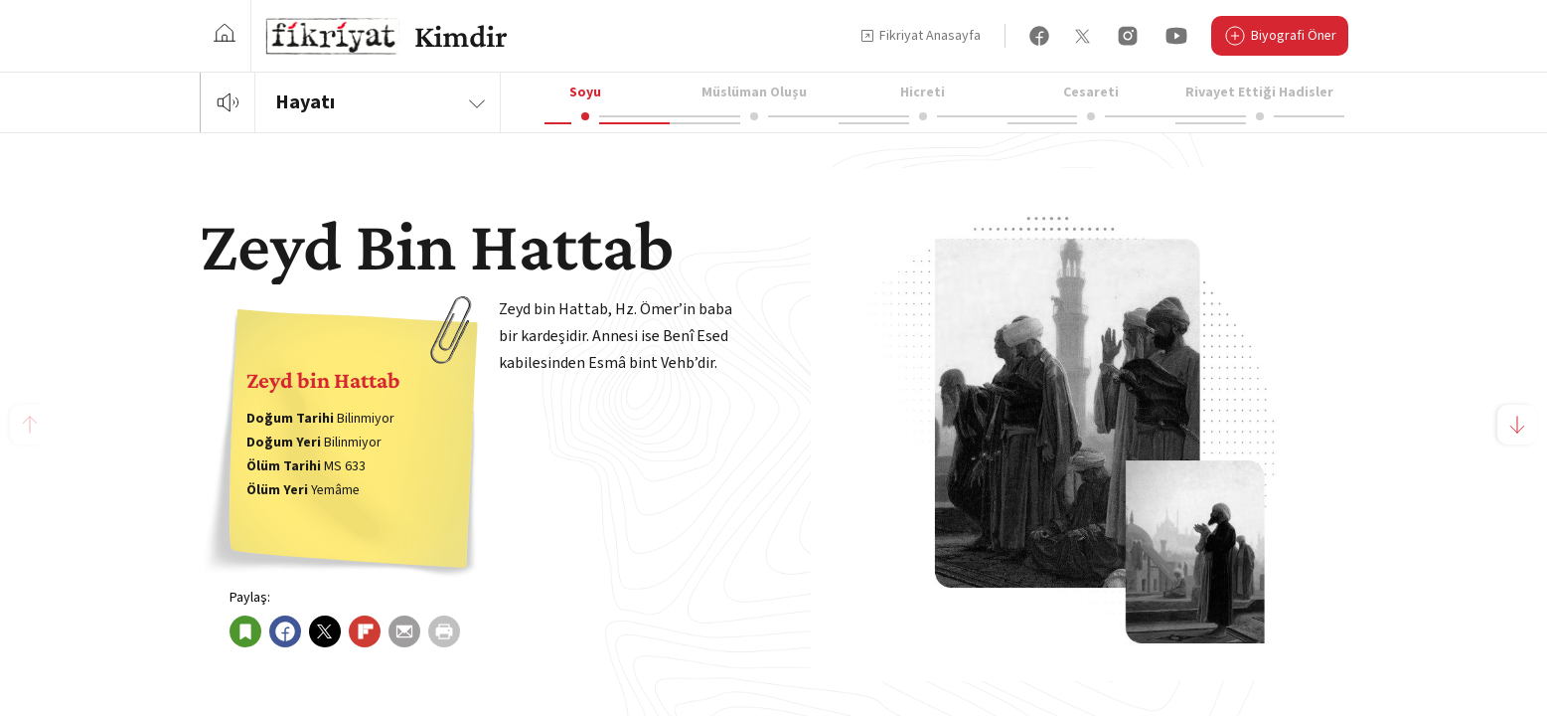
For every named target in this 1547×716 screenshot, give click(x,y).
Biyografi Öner (1279, 38)
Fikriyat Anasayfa (920, 36)
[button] (1517, 425)
